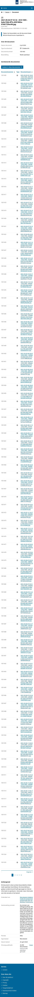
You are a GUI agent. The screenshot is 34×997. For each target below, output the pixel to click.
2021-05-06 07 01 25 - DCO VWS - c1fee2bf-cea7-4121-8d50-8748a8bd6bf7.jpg (27, 594)
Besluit (7, 12)
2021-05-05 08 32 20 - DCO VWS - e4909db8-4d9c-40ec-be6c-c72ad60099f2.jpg (27, 459)
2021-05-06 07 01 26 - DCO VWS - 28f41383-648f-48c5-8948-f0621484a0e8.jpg (27, 602)
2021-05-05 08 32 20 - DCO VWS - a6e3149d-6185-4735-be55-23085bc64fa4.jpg (27, 451)
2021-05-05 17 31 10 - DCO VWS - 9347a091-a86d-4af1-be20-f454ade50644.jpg (27, 531)
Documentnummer (8, 72)
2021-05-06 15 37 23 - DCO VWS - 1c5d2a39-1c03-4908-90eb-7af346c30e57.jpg (27, 769)
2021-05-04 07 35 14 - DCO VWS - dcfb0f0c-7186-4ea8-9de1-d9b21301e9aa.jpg (27, 221)
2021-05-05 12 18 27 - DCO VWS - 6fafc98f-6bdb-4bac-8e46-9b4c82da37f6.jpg (27, 515)
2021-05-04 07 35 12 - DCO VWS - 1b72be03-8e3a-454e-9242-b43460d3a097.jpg (27, 189)
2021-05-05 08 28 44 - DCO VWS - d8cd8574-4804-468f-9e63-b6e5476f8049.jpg (27, 379)
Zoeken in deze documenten (12, 67)
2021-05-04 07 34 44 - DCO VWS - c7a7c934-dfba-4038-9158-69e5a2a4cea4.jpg (27, 149)
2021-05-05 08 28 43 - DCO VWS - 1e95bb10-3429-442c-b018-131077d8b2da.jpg (27, 356)
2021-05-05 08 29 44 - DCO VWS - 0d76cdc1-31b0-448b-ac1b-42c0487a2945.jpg (27, 395)
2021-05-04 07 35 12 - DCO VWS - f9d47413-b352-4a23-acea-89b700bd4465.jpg (27, 197)
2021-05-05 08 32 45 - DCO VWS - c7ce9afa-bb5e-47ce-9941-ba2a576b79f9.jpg (27, 491)
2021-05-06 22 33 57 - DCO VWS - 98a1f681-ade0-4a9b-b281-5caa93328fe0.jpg (27, 825)
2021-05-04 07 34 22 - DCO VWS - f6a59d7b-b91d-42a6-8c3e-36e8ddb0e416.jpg (27, 133)
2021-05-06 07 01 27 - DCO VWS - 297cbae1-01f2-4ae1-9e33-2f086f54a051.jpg (27, 626)
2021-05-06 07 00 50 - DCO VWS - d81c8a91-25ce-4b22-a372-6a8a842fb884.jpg (27, 570)
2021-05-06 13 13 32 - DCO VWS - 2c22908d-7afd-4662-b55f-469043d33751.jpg (27, 753)
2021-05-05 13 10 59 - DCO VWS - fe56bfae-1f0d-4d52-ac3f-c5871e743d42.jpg (27, 523)
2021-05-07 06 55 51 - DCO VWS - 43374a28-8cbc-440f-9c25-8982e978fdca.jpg (27, 849)
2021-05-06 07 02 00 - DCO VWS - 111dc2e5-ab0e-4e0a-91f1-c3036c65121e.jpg (27, 650)
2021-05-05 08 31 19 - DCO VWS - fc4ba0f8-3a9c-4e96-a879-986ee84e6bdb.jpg (27, 435)
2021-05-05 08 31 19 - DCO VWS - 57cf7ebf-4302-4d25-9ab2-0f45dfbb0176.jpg (27, 427)
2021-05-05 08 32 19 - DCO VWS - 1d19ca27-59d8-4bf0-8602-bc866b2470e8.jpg (27, 443)
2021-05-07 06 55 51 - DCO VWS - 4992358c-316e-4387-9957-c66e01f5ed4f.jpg (27, 856)
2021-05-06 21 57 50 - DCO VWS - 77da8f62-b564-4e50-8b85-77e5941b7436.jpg (27, 817)
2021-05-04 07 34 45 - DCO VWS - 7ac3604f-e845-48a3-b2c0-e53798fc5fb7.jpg (27, 165)
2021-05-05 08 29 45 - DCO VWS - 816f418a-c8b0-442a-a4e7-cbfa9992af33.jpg (27, 403)
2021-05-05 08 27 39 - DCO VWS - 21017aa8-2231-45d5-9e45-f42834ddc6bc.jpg (27, 308)
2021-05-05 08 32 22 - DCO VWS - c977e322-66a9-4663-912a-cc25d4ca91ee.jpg (27, 483)
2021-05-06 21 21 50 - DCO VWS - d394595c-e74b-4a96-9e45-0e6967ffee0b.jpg (27, 801)
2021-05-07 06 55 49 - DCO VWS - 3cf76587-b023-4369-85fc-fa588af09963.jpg (27, 833)
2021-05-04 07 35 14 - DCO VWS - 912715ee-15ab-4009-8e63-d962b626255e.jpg (27, 213)
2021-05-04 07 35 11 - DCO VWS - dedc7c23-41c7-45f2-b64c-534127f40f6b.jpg (27, 181)
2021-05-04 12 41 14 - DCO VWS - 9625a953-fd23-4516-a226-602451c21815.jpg (27, 244)
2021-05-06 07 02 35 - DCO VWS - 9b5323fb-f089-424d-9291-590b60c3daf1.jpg (27, 705)
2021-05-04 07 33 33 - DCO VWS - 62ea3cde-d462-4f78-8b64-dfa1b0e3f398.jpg (27, 93)
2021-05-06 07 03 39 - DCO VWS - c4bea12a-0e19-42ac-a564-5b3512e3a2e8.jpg (27, 729)
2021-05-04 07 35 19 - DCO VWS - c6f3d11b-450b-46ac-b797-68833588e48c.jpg (27, 228)
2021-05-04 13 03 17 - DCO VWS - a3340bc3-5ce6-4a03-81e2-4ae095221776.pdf (27, 276)
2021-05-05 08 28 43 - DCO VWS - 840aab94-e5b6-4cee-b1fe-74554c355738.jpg (27, 364)
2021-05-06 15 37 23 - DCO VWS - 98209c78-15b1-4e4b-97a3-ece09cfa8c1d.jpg (27, 777)
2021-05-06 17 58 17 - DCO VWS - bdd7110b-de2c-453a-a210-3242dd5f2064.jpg (27, 793)
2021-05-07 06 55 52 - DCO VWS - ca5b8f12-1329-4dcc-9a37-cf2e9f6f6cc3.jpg (27, 864)
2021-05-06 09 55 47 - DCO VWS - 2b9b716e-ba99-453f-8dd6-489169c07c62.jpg (27, 737)
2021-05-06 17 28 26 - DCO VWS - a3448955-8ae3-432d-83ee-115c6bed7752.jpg (27, 785)
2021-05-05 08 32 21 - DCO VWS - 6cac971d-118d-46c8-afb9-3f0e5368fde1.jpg (27, 475)
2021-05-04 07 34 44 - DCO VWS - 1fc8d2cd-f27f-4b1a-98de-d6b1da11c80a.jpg (27, 141)
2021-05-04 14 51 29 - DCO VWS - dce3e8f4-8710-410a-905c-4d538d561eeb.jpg (27, 260)
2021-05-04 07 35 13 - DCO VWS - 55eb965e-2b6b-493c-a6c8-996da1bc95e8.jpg (27, 205)
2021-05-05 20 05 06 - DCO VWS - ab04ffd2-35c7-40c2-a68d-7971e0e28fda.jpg (27, 554)
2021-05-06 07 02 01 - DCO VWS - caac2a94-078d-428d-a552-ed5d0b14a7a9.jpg (27, 666)
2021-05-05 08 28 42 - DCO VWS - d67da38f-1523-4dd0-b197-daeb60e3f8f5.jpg (27, 340)
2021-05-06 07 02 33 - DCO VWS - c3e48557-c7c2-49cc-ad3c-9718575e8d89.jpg (27, 690)
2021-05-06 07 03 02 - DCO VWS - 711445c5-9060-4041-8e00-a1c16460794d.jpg (27, 713)
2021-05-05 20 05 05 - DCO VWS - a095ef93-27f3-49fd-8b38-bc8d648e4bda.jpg (27, 546)
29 (21, 875)
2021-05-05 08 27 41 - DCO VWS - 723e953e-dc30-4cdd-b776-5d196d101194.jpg (27, 332)
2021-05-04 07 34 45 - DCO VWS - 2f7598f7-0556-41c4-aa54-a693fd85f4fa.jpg (27, 157)
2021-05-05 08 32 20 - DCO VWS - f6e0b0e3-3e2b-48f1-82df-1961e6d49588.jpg (27, 467)
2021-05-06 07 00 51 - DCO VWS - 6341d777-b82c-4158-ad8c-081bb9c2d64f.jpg (27, 578)
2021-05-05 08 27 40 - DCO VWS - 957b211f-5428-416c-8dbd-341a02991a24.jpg (27, 324)
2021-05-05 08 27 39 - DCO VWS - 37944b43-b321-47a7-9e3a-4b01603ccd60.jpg (27, 316)
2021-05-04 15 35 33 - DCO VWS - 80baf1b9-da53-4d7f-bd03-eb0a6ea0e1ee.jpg (27, 268)
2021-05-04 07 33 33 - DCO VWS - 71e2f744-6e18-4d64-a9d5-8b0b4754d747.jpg (27, 101)
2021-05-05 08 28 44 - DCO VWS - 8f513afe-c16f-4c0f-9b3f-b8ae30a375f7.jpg (27, 372)
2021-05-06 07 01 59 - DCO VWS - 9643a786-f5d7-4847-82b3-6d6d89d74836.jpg (27, 642)
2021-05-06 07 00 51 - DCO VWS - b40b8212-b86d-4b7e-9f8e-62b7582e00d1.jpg (27, 586)
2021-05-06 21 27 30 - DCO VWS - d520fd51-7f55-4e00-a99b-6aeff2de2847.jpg (27, 809)
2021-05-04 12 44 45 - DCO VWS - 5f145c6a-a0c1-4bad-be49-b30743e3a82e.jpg (27, 252)
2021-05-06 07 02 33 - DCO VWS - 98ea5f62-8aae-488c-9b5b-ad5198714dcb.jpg (27, 682)
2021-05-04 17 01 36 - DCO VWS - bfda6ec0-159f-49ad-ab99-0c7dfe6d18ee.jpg (27, 284)
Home (4, 8)
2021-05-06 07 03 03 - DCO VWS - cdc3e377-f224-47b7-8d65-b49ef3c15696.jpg (27, 721)
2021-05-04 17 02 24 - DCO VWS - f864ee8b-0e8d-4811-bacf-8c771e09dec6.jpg (27, 292)
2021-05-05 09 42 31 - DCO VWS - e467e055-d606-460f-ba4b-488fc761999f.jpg (27, 499)
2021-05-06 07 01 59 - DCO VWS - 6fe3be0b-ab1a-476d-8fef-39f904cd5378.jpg (27, 634)
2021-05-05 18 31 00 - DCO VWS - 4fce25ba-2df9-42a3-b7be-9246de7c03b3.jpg (27, 538)
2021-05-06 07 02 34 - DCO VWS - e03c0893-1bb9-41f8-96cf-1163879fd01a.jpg (27, 697)
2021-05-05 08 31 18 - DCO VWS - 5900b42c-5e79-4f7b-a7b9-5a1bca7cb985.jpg (27, 419)
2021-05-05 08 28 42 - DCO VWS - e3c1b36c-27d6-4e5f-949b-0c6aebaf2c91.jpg (27, 348)
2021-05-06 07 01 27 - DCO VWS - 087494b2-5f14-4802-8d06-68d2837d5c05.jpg (27, 618)
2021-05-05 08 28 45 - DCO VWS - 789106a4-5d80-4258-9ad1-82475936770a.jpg (27, 387)
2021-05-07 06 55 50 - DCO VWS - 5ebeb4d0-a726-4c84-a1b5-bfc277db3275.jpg (27, 841)
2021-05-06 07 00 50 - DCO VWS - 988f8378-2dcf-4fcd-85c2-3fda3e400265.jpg (27, 562)
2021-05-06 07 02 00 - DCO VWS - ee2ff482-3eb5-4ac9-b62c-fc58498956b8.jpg (27, 658)
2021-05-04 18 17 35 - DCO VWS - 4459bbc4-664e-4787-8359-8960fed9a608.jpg (27, 300)
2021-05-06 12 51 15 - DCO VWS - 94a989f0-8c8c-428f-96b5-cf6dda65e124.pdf (27, 761)
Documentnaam (27, 72)
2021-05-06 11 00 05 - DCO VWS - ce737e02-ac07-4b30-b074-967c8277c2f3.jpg (27, 745)
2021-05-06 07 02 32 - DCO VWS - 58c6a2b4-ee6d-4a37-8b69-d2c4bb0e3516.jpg (27, 674)
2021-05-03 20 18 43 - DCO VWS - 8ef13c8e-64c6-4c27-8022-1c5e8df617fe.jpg (27, 77)
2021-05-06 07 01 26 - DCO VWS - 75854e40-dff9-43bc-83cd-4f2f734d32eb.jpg (27, 610)
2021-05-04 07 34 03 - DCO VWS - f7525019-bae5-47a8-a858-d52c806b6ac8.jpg (27, 125)
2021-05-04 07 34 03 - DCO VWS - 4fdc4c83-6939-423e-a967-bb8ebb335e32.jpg (27, 117)
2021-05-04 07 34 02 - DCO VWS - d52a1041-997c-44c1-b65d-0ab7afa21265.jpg (27, 109)
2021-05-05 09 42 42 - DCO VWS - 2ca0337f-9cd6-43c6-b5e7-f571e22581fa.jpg (27, 507)
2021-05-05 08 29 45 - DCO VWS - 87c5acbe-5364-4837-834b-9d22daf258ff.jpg (27, 411)
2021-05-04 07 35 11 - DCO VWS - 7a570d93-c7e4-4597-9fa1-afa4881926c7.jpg (27, 173)
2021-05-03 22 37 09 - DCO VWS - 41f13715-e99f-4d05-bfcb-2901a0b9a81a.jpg (27, 85)
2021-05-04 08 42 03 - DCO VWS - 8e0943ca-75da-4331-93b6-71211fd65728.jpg (27, 236)
